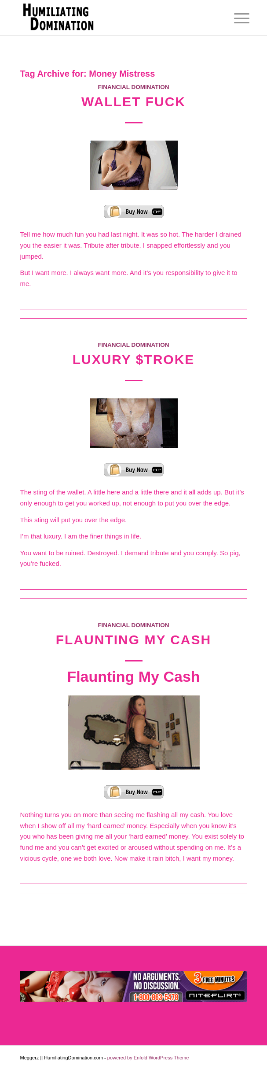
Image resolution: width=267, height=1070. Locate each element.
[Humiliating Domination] (111, 17)
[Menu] (235, 18)
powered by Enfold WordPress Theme (148, 1057)
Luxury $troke (134, 359)
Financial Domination (133, 87)
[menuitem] (235, 18)
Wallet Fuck (133, 101)
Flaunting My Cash (133, 639)
